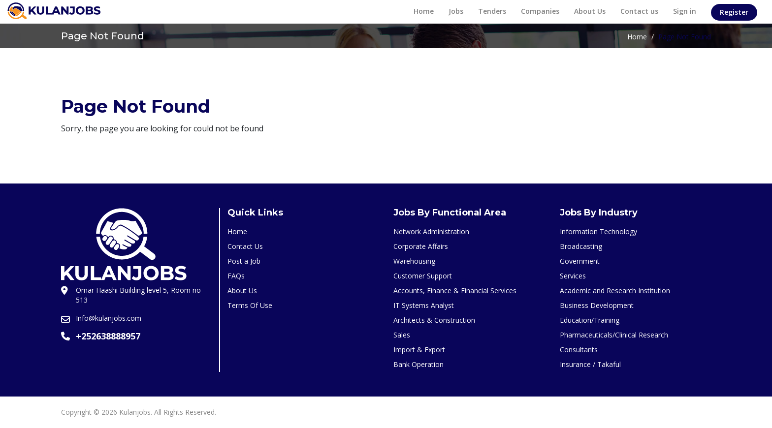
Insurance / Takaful (590, 364)
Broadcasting (581, 246)
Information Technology (598, 231)
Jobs (456, 11)
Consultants (579, 349)
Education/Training (589, 320)
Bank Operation (418, 364)
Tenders (492, 11)
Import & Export (419, 349)
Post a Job (243, 261)
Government (580, 261)
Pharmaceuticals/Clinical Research (614, 334)
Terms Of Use (249, 305)
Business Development (597, 305)
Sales (401, 334)
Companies (540, 11)
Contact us (639, 11)
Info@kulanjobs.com (108, 318)
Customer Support (422, 275)
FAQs (236, 275)
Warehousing (414, 261)
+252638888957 (108, 336)
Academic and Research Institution (615, 290)
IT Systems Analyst (423, 305)
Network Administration (431, 231)
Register (734, 12)
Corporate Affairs (420, 246)
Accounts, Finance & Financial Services (454, 290)
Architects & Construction (434, 320)
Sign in (684, 11)
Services (573, 275)
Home (424, 11)
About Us (590, 11)
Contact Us (245, 246)
